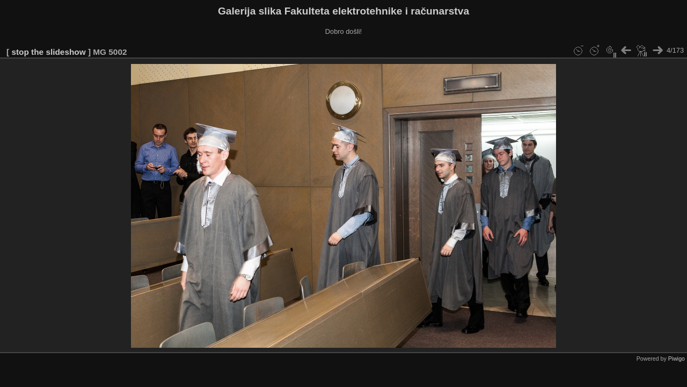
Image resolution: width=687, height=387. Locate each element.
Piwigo (676, 358)
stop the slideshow (48, 51)
